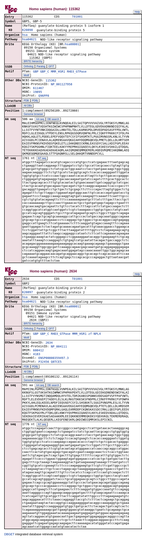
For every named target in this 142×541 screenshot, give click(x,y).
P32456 (43, 362)
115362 (50, 81)
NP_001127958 (61, 84)
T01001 (77, 17)
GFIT (51, 66)
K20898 (27, 30)
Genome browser (33, 114)
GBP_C (44, 72)
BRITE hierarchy (33, 61)
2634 (49, 343)
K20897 (27, 293)
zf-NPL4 (94, 334)
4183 (36, 355)
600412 (38, 351)
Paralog (41, 66)
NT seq (42, 158)
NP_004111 (59, 347)
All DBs (28, 106)
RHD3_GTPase (77, 72)
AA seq (40, 119)
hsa (24, 35)
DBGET (9, 535)
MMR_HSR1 (58, 72)
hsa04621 (29, 39)
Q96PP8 (43, 96)
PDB (26, 101)
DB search (53, 119)
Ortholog (28, 66)
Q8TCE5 (56, 362)
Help (137, 11)
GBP (35, 72)
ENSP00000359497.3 (53, 358)
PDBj (35, 101)
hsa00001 (72, 44)
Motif (26, 75)
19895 (37, 92)
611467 (38, 88)
